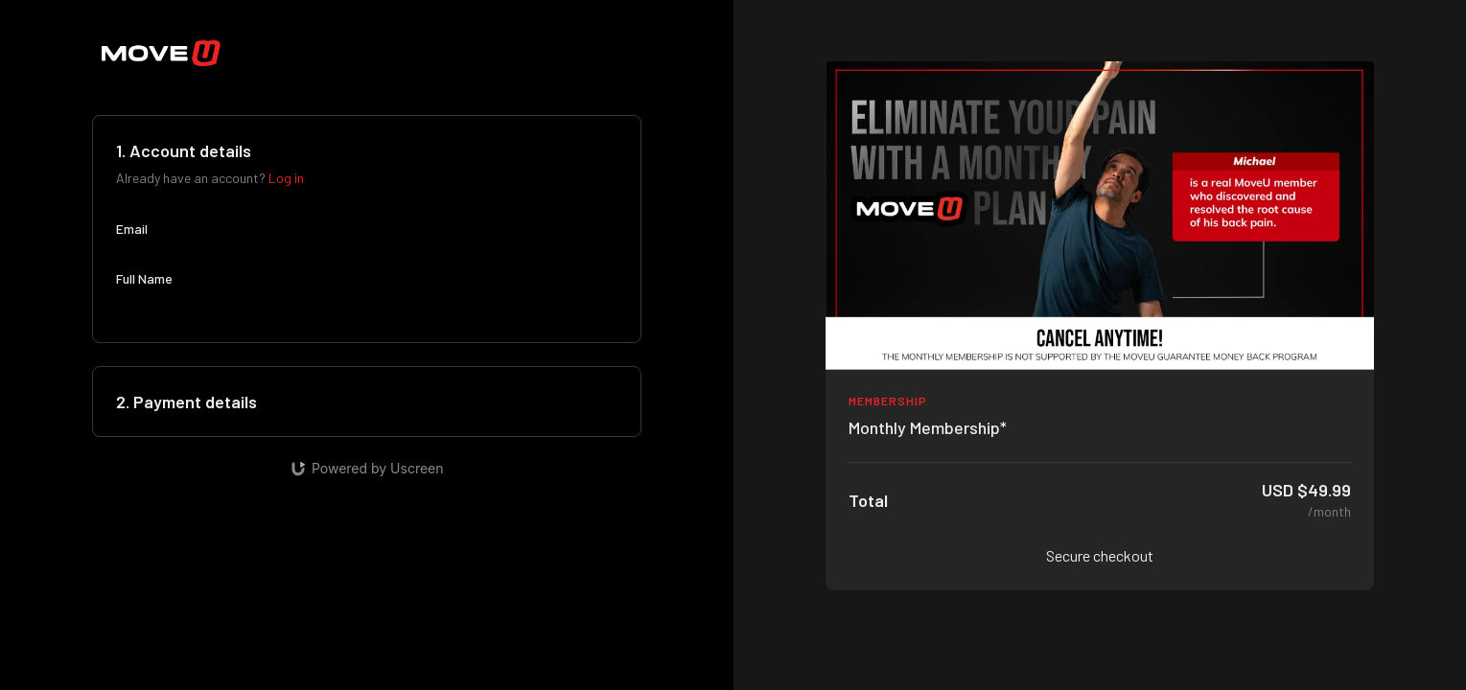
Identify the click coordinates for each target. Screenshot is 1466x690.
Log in (286, 178)
